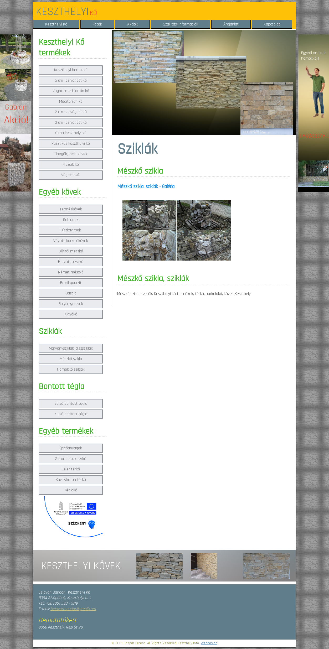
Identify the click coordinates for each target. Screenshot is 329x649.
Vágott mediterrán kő (71, 91)
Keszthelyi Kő (56, 24)
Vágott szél (70, 175)
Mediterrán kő (71, 101)
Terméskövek (71, 209)
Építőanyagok (70, 448)
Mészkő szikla (71, 359)
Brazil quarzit (70, 282)
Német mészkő (71, 272)
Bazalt (71, 293)
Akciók (132, 24)
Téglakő (70, 490)
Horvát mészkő (70, 261)
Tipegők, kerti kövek (70, 154)
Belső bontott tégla (70, 403)
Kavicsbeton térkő (71, 479)
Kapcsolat (272, 24)
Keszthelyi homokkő (71, 70)
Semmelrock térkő (70, 458)
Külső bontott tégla (70, 414)
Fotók (97, 24)
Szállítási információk (180, 24)
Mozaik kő (71, 164)
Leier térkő (71, 469)
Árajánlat (231, 24)
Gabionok (70, 219)
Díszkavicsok (70, 230)
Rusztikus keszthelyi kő (71, 143)
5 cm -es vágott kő (71, 80)
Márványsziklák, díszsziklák (71, 348)
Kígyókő (70, 314)
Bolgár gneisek (71, 304)
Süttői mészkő (71, 251)
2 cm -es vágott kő (71, 112)
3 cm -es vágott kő (71, 122)
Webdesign (209, 643)
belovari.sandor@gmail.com (73, 609)
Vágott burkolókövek (70, 240)
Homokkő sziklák (71, 369)
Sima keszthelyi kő (70, 133)
